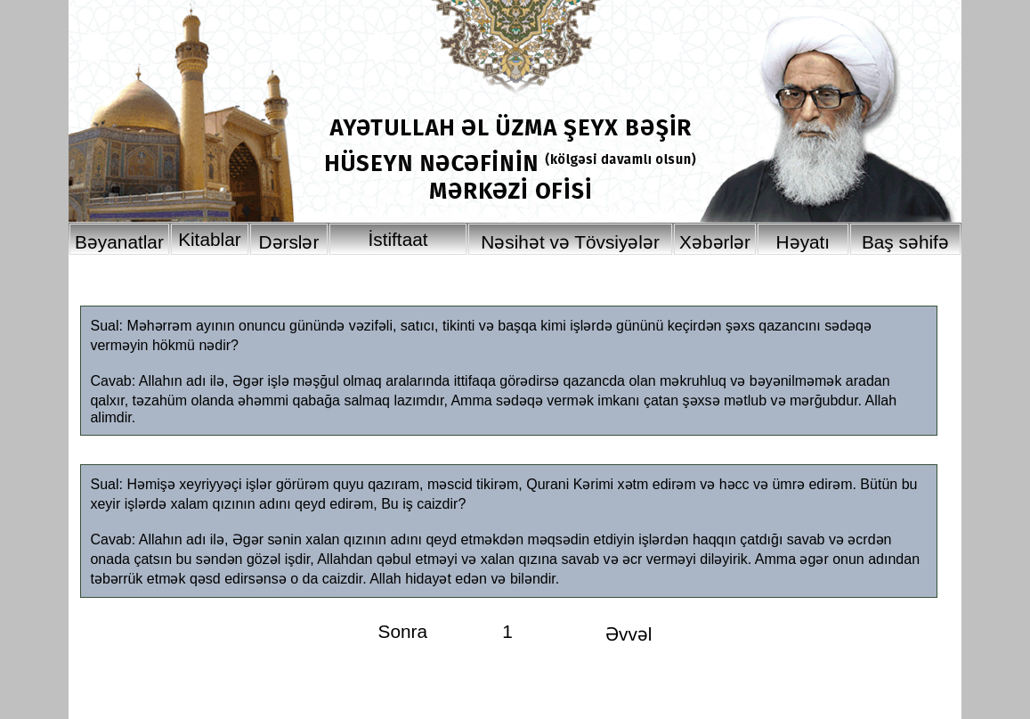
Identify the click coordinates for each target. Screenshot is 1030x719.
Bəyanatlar (119, 242)
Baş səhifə (905, 242)
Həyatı (803, 242)
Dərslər (288, 242)
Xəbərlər (714, 242)
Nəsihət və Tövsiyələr (570, 242)
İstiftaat (398, 239)
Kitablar (209, 239)
